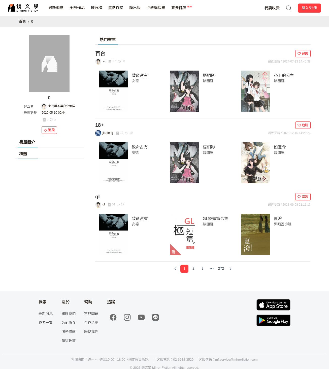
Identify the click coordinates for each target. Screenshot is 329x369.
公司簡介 (68, 323)
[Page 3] (203, 269)
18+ (99, 125)
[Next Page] (230, 269)
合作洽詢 (91, 323)
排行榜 (96, 11)
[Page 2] (193, 269)
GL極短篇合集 (215, 219)
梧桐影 (209, 75)
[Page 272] (221, 269)
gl (97, 196)
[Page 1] (184, 269)
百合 (100, 53)
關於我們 (68, 314)
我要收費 (272, 8)
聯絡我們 (91, 332)
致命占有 (140, 75)
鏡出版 (135, 11)
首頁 (22, 21)
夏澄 (278, 219)
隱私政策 (68, 341)
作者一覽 (46, 323)
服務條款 (68, 332)
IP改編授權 (156, 11)
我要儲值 (178, 11)
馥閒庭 (208, 81)
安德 (135, 81)
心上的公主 (284, 75)
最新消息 (55, 11)
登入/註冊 (309, 8)
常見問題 (91, 314)
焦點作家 (115, 11)
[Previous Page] (175, 269)
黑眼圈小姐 (282, 224)
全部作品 (77, 11)
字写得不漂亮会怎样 (61, 106)
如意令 (280, 147)
